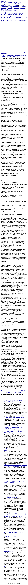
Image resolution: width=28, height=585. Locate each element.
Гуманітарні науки (12, 2)
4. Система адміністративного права (14, 417)
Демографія (16, 10)
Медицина (20, 4)
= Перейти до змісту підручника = (14, 392)
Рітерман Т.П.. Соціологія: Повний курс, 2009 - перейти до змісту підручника (14, 56)
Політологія (15, 5)
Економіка (16, 8)
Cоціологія (3, 2)
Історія (14, 4)
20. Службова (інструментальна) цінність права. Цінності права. (15, 535)
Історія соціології (14, 12)
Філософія (23, 6)
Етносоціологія (5, 18)
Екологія (10, 8)
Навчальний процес (13, 6)
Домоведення (4, 12)
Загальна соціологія (20, 20)
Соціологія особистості (7, 17)
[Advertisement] (14, 36)
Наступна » (23, 52)
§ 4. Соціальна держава (10, 497)
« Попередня (4, 52)
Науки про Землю (5, 5)
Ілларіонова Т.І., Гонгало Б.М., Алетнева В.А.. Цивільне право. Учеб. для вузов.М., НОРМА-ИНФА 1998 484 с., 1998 (15, 515)
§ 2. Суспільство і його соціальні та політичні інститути (13, 401)
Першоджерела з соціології (14, 14)
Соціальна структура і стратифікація (11, 16)
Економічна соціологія (20, 17)
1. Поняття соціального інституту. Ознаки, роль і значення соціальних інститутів (15, 465)
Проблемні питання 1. (10, 551)
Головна (3, 20)
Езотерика (3, 8)
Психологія (4, 6)
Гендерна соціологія (6, 10)
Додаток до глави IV (9, 566)
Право (21, 5)
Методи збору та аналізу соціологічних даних (14, 12)
